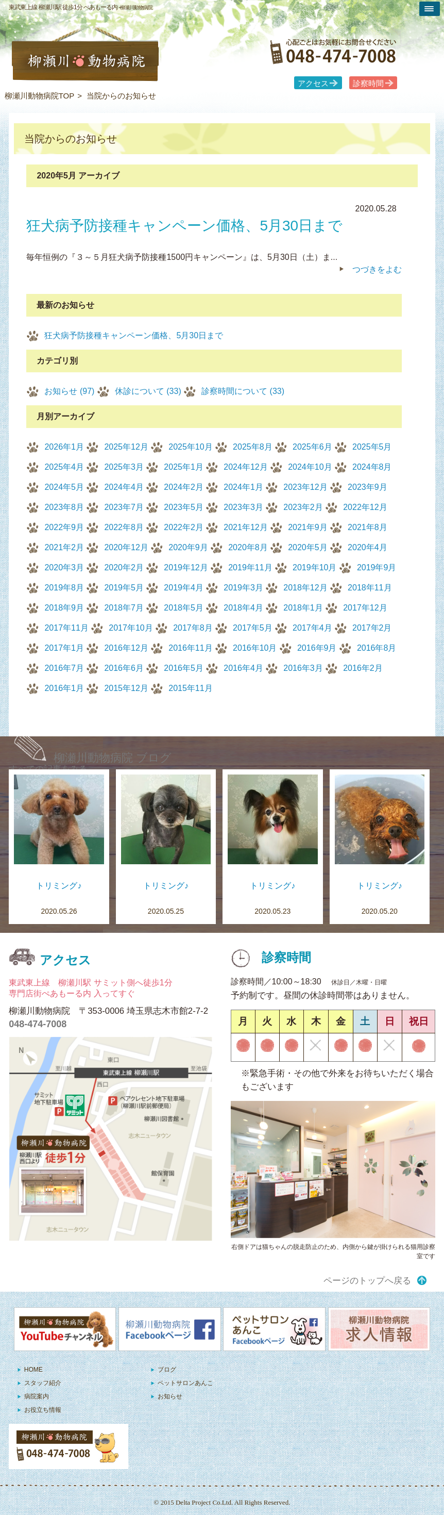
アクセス (313, 83)
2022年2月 (183, 527)
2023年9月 (367, 487)
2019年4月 (183, 587)
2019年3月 (243, 587)
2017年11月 (66, 627)
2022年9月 (64, 527)
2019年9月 (377, 567)
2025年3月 (124, 467)
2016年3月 (303, 668)
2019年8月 (64, 587)
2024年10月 (310, 467)
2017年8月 (193, 627)
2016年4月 (243, 668)
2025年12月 (126, 446)
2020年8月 (248, 547)
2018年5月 (183, 607)
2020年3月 (64, 567)
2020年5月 (308, 547)
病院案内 (36, 1396)
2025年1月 (183, 467)
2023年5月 (183, 507)
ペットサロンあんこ (185, 1383)
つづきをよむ (377, 269)
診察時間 (368, 83)
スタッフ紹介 (42, 1383)
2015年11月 (190, 688)
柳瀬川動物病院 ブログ (113, 757)
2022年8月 (124, 527)
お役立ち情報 (42, 1409)
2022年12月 (365, 507)
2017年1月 (64, 648)
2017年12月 (365, 607)
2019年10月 (314, 567)
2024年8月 (372, 467)
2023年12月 (305, 487)
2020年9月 (188, 547)
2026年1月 (64, 446)
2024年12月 (245, 467)
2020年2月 (124, 567)
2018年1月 (303, 607)
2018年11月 (369, 587)
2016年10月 (255, 648)
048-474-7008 (37, 1024)
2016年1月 (64, 688)
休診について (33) (148, 391)
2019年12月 (186, 567)
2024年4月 (124, 487)
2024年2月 (183, 487)
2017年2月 (372, 627)
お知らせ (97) (69, 391)
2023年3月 (243, 507)
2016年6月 (124, 668)
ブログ (167, 1369)
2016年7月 (64, 668)
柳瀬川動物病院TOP (40, 95)
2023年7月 (124, 507)
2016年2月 (363, 668)
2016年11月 (190, 648)
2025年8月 (252, 446)
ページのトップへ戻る (367, 1281)
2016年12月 (126, 648)
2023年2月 (303, 507)
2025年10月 (190, 446)
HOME (33, 1369)
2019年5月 (124, 587)
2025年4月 (64, 467)
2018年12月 (305, 587)
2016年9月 (317, 648)
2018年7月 (124, 607)
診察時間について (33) (242, 391)
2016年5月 (183, 668)
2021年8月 (367, 527)
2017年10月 (130, 627)
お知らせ (170, 1396)
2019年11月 (250, 567)
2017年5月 (252, 627)
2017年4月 (312, 627)
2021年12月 (245, 527)
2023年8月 (64, 507)
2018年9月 (64, 607)
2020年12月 (126, 547)
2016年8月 (377, 648)
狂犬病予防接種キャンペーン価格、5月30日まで (133, 335)
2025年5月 (372, 446)
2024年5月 (64, 487)
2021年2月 (64, 547)
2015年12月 (126, 688)
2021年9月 (308, 527)
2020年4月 (367, 547)
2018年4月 (243, 607)
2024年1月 (243, 487)
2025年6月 (312, 446)
